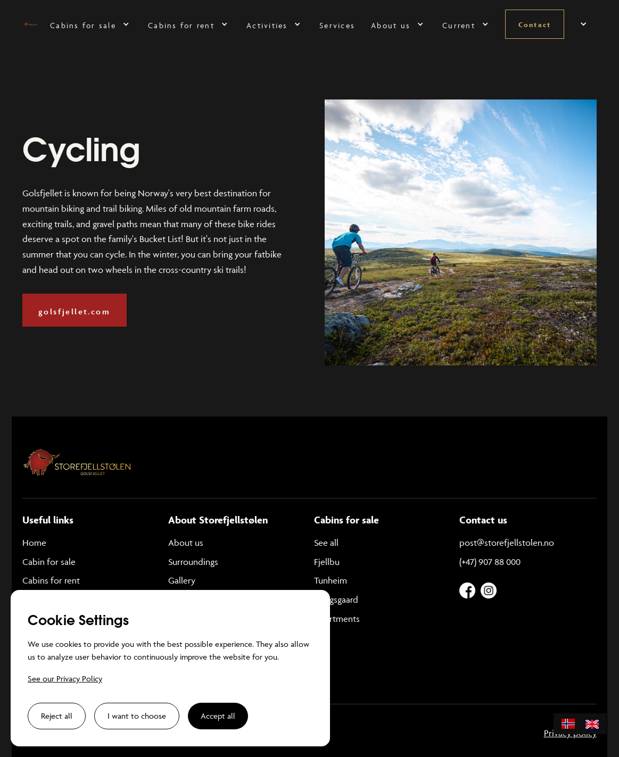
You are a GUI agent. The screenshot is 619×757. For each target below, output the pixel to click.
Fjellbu (327, 561)
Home (34, 542)
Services (337, 25)
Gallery (181, 580)
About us (185, 542)
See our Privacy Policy (65, 678)
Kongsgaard (336, 599)
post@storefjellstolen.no (506, 542)
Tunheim (330, 580)
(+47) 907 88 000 (490, 561)
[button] (91, 24)
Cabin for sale (49, 561)
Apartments (337, 618)
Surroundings (193, 561)
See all (326, 542)
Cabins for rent (51, 580)
